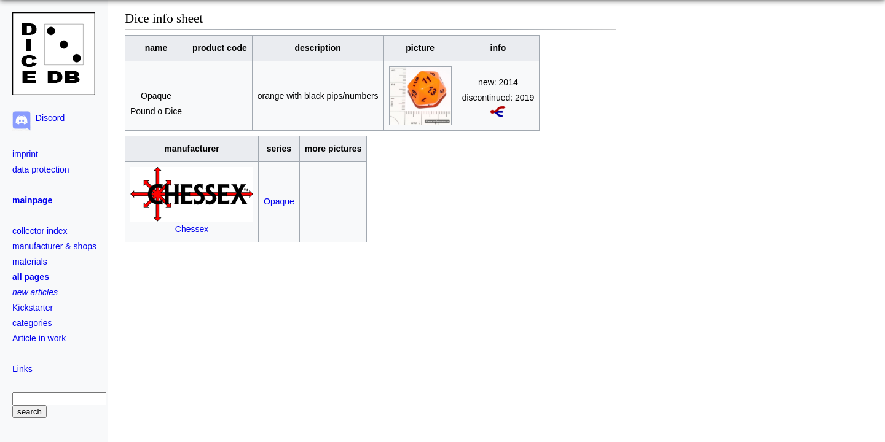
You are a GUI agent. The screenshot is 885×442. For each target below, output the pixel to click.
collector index (40, 231)
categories (32, 323)
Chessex (191, 224)
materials (29, 261)
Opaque (279, 201)
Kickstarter (32, 307)
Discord (48, 118)
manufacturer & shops (54, 246)
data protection (40, 169)
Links (22, 369)
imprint (25, 154)
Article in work (39, 338)
